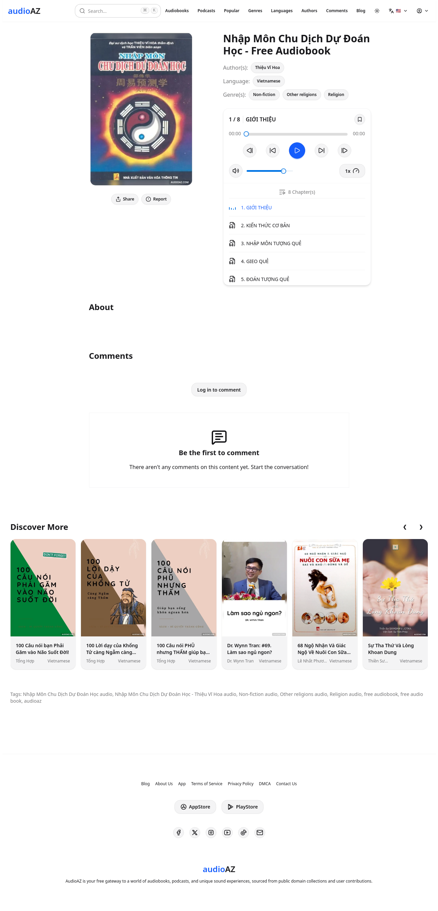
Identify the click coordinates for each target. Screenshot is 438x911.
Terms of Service (206, 784)
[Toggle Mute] (236, 171)
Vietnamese (268, 81)
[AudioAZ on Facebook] (178, 832)
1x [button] (352, 170)
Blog (360, 11)
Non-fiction (264, 94)
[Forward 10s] (321, 150)
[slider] (246, 134)
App (182, 784)
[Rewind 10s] (272, 150)
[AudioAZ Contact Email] (259, 832)
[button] (398, 10)
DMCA (265, 784)
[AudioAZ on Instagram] (211, 832)
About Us (164, 784)
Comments (337, 11)
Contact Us (286, 784)
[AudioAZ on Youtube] (227, 832)
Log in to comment (219, 390)
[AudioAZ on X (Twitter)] (194, 832)
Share (125, 199)
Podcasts (206, 11)
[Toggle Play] (297, 150)
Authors (309, 11)
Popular (231, 11)
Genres (255, 11)
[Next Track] (344, 150)
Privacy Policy (241, 784)
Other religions (302, 94)
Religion (336, 94)
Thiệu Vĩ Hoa (267, 67)
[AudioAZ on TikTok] (243, 832)
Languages (282, 11)
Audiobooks (177, 11)
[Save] (359, 119)
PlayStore (242, 806)
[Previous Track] (249, 150)
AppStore (195, 806)
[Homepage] (24, 11)
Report (156, 199)
